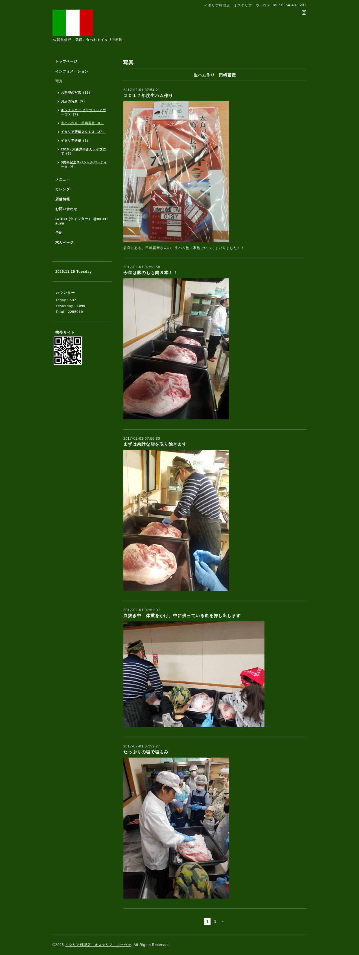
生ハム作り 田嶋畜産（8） (82, 123)
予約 (59, 233)
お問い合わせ (66, 209)
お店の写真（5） (74, 101)
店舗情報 (62, 199)
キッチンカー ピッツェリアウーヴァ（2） (83, 112)
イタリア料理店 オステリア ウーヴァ (98, 945)
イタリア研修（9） (75, 140)
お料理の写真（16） (76, 92)
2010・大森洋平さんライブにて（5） (83, 151)
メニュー (62, 179)
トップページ (66, 61)
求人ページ (64, 243)
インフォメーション (71, 71)
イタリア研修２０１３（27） (83, 131)
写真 (59, 81)
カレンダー (64, 189)
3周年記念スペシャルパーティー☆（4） (84, 164)
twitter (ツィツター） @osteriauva (81, 221)
